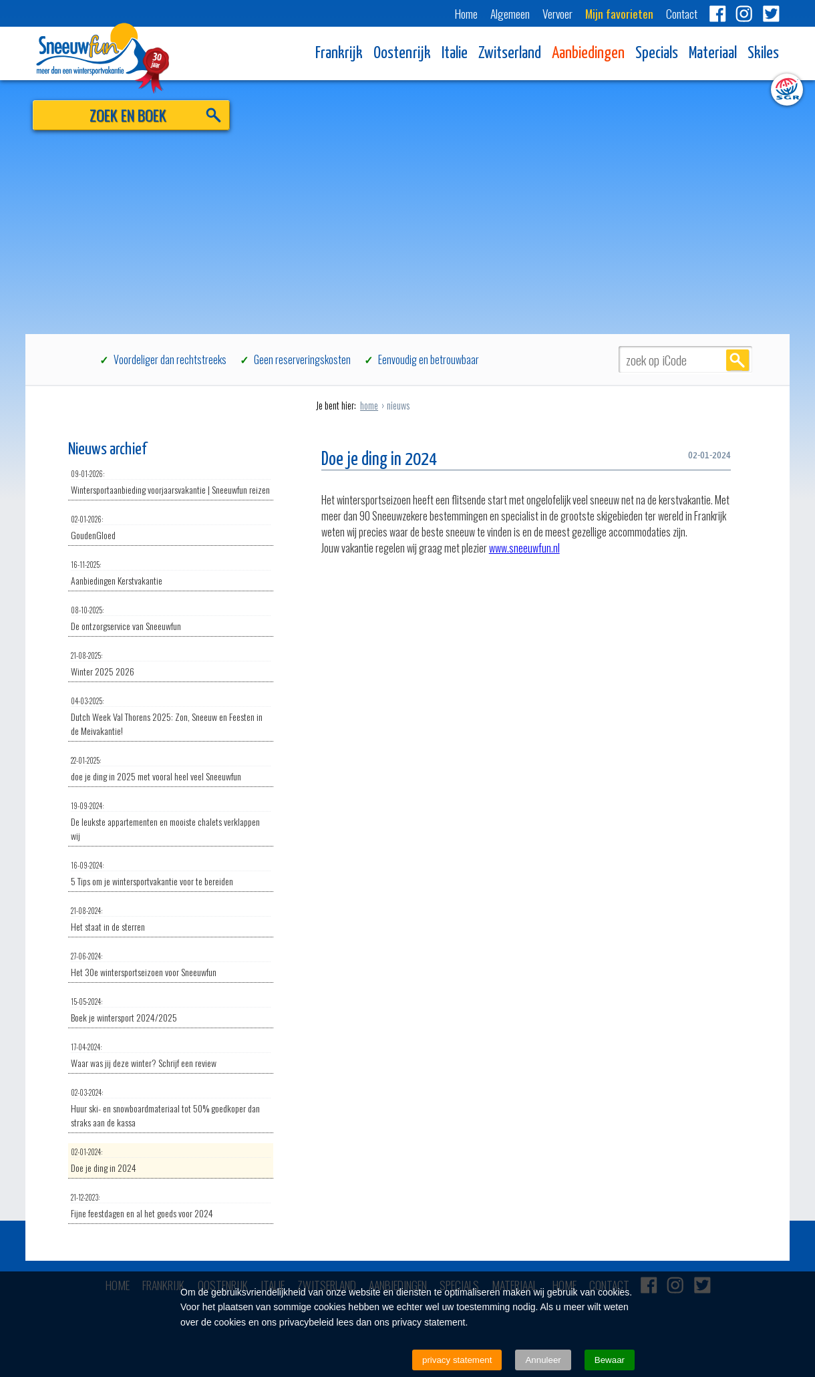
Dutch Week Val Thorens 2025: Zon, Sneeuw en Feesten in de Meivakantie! (171, 717)
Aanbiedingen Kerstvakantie (171, 573)
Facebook (717, 13)
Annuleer (542, 1360)
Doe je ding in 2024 (171, 1160)
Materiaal (713, 53)
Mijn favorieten (619, 13)
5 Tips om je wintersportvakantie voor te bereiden (171, 874)
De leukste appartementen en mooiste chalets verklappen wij (171, 821)
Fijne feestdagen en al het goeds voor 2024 (171, 1206)
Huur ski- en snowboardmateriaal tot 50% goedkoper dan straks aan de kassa (171, 1108)
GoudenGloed (171, 528)
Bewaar (610, 1360)
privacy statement (457, 1360)
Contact (681, 13)
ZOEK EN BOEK (128, 115)
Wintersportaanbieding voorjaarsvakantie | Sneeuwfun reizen (171, 482)
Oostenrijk (402, 53)
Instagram (744, 13)
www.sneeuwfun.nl (524, 548)
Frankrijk (339, 53)
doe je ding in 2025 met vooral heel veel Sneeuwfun (171, 769)
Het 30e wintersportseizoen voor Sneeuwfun (171, 965)
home (369, 405)
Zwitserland (509, 53)
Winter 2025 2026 (171, 664)
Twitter (771, 13)
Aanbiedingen (588, 53)
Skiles (763, 53)
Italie (455, 53)
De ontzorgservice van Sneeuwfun (171, 619)
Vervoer (557, 13)
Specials (656, 53)
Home (466, 13)
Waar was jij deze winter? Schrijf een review (171, 1056)
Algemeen (510, 13)
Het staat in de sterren (171, 919)
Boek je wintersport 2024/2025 (171, 1010)
